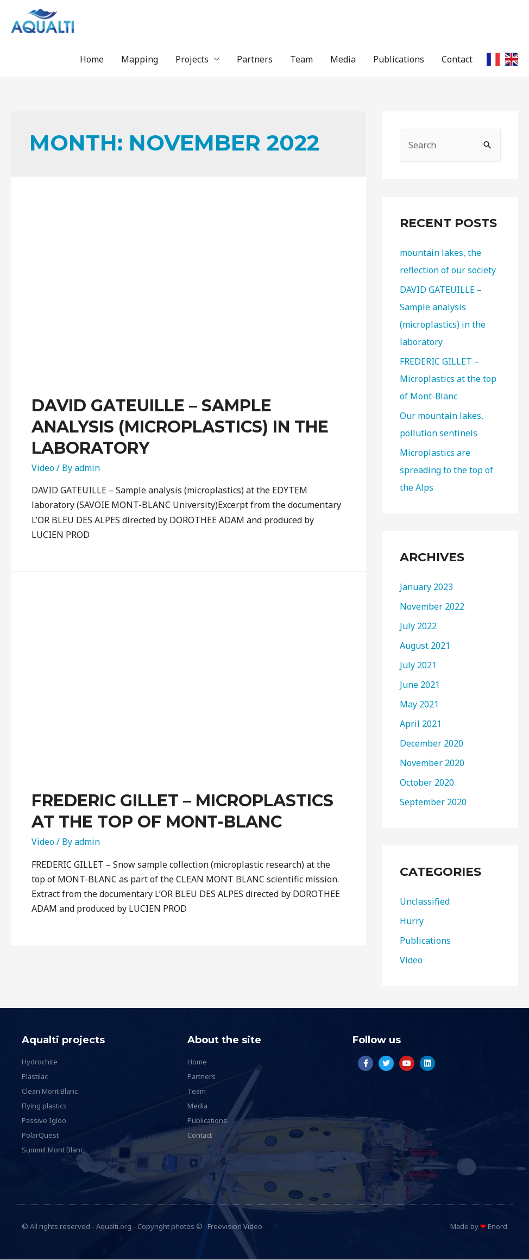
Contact (457, 60)
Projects (192, 60)
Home (92, 60)
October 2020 (427, 783)
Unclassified (425, 902)
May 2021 (419, 705)
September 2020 (433, 802)
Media (343, 60)
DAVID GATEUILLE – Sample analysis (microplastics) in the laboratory (180, 427)
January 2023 (426, 587)
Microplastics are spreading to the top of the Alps (446, 470)
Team (301, 60)
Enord (497, 1227)
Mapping (139, 60)
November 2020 (432, 763)
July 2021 (418, 666)
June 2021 (420, 685)
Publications (398, 60)
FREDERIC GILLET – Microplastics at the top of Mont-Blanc (448, 379)
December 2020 (431, 744)
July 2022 (418, 626)
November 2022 (432, 607)
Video (43, 468)
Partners (255, 60)
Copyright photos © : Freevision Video (199, 1227)
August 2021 (425, 646)
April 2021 (421, 724)
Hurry (412, 921)
